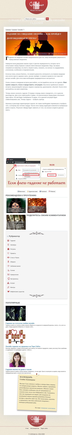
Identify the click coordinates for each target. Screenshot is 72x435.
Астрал (11, 283)
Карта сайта (44, 428)
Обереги (11, 261)
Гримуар (8, 29)
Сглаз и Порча (13, 257)
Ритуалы (12, 249)
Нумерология (12, 274)
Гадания (14, 29)
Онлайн (20, 29)
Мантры (11, 287)
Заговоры (12, 244)
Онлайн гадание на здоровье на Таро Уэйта (23, 346)
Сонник (11, 270)
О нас (27, 428)
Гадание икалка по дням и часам (19, 369)
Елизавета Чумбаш (41, 53)
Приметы (11, 253)
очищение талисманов (48, 408)
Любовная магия (13, 266)
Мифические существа (15, 291)
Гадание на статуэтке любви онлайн (20, 323)
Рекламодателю (34, 428)
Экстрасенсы (13, 278)
